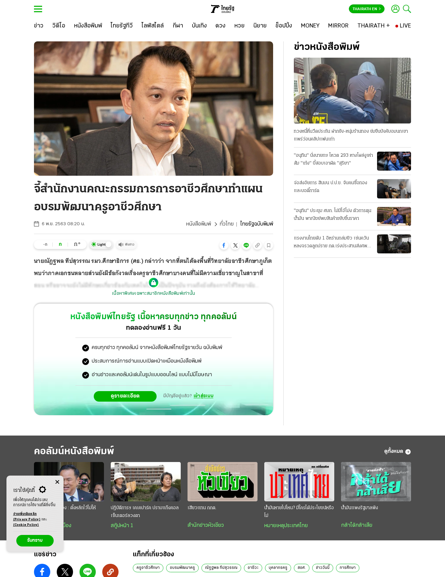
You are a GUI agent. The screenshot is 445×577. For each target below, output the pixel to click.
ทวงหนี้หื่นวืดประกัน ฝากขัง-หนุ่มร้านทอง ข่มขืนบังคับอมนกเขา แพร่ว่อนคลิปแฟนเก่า (351, 135)
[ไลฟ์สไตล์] (153, 26)
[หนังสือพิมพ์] (88, 26)
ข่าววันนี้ (323, 568)
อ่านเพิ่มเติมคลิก (26, 517)
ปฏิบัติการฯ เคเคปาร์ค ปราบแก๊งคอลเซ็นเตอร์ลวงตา (145, 511)
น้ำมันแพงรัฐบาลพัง (359, 508)
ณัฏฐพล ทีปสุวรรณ (221, 568)
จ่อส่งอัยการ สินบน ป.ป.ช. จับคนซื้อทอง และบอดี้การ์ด (330, 186)
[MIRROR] (338, 26)
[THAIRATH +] (373, 26)
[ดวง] (220, 26)
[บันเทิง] (199, 26)
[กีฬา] (178, 26)
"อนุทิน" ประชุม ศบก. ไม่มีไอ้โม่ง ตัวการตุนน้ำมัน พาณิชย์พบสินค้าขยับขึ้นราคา (332, 214)
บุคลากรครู (278, 568)
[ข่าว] (38, 26)
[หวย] (239, 26)
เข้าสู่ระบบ (203, 396)
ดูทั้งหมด (397, 452)
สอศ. (302, 568)
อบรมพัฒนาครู (182, 568)
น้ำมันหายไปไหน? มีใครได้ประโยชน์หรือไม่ (299, 511)
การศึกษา (348, 568)
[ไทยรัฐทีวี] (122, 26)
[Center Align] (57, 482)
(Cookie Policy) (26, 525)
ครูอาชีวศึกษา (148, 568)
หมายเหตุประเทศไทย (286, 525)
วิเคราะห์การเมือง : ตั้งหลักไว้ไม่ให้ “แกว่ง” (65, 511)
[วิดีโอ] (58, 26)
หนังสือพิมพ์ (198, 224)
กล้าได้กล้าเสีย (356, 525)
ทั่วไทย (227, 224)
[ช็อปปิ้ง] (283, 26)
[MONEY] (310, 26)
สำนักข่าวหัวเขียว (206, 525)
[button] (223, 245)
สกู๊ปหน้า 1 (122, 525)
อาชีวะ (253, 568)
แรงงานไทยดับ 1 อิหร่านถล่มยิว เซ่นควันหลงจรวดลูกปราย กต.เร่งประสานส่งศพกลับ (331, 243)
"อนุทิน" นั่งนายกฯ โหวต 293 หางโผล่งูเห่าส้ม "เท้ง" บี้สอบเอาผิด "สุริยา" (333, 159)
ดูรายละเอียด (125, 396)
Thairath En (367, 9)
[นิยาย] (260, 26)
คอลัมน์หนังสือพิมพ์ (74, 451)
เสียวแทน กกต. (202, 508)
